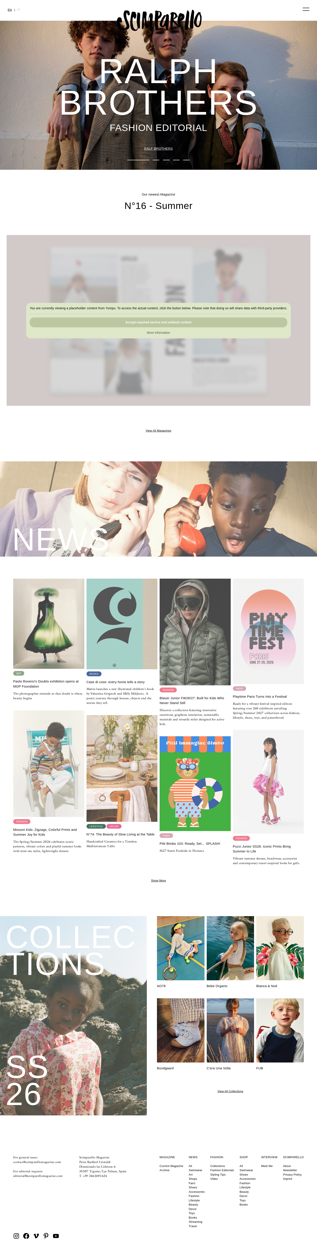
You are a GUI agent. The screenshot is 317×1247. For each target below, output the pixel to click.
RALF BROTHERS (158, 148)
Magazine (167, 1157)
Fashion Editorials (222, 1170)
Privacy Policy (292, 1174)
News (193, 1157)
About (287, 1166)
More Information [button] (158, 333)
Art (190, 1174)
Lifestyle (194, 1200)
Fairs (192, 1183)
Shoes (193, 1187)
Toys (192, 1213)
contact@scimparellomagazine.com (37, 1162)
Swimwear (195, 1170)
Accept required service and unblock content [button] (158, 322)
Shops (193, 1178)
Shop (244, 1157)
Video (214, 1178)
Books (193, 1217)
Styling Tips (218, 1174)
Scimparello (293, 1157)
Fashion (194, 1196)
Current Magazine (171, 1166)
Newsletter (290, 1170)
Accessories (197, 1191)
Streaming (195, 1221)
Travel (193, 1226)
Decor (193, 1209)
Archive (165, 1170)
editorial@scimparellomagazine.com (38, 1176)
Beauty (193, 1204)
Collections (217, 1166)
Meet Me (267, 1166)
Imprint (287, 1178)
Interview (269, 1157)
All (190, 1166)
